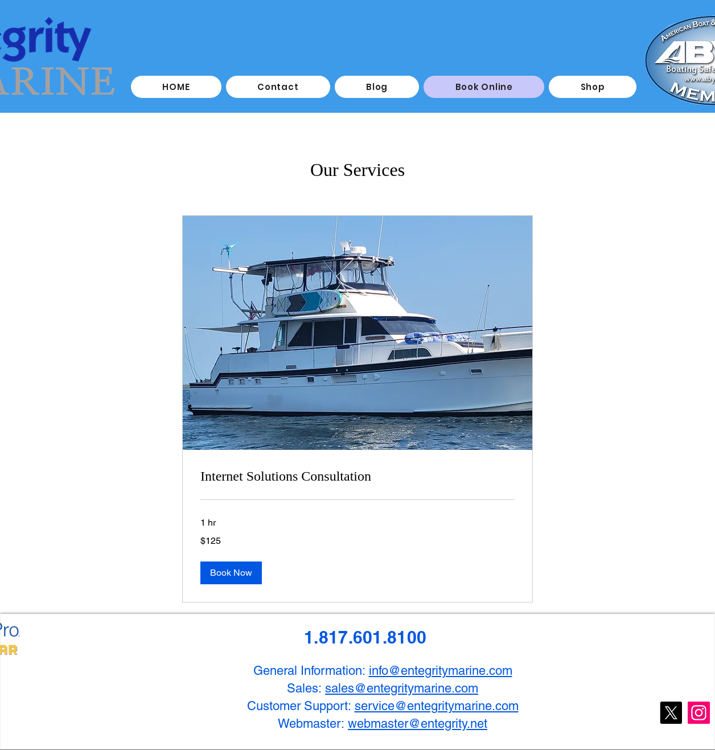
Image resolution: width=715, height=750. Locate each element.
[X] (671, 713)
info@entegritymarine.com (440, 670)
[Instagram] (699, 713)
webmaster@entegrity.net (417, 723)
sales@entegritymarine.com (401, 688)
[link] (357, 477)
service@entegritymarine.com (437, 706)
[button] (231, 573)
